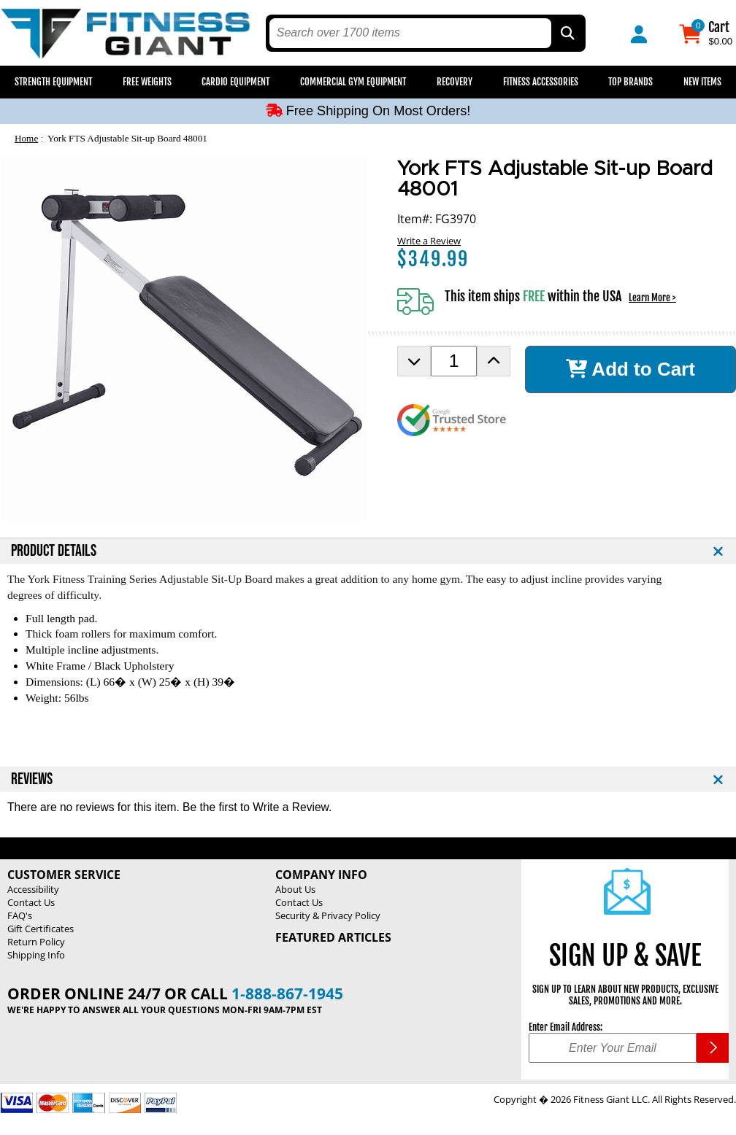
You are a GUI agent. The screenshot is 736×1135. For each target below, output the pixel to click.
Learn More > (652, 297)
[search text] (410, 33)
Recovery (454, 82)
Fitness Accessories (540, 82)
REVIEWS (32, 779)
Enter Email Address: (565, 1027)
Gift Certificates (40, 928)
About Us (295, 889)
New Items (702, 82)
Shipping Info (36, 954)
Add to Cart (630, 369)
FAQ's (19, 915)
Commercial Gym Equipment (353, 82)
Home (26, 138)
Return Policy (36, 941)
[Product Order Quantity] (454, 361)
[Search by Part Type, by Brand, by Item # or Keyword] (566, 33)
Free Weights (147, 82)
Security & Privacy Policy (327, 915)
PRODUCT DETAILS (53, 551)
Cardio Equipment (235, 82)
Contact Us (31, 902)
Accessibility (33, 889)
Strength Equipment (53, 82)
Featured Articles (333, 937)
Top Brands (630, 82)
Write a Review (429, 240)
